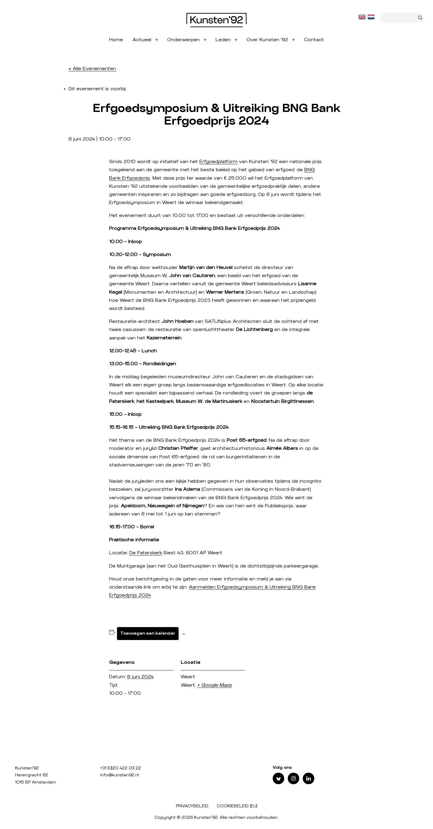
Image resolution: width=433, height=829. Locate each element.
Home (116, 39)
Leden (223, 39)
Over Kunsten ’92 (267, 39)
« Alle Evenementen (92, 68)
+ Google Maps (214, 685)
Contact (314, 39)
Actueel (142, 39)
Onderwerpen (183, 39)
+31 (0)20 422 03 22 (120, 768)
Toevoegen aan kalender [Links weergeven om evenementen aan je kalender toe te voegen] (147, 633)
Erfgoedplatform (218, 161)
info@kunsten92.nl (119, 775)
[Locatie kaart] (284, 712)
